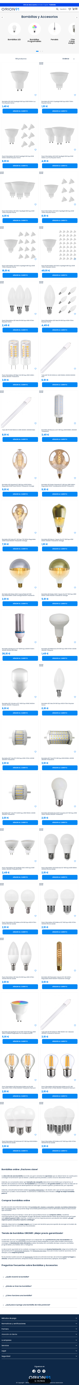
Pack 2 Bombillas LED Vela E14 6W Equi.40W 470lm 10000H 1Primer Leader (18, 977)
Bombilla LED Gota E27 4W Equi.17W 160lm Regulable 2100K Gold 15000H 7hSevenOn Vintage (18, 540)
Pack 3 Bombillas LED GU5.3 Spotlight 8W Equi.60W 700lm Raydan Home (18, 211)
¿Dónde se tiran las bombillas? (19, 1286)
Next (77, 17)
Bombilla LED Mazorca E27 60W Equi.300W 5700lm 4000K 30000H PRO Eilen (18, 649)
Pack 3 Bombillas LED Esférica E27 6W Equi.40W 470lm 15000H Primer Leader (59, 1142)
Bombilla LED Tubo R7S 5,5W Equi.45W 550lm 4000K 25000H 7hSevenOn (18, 813)
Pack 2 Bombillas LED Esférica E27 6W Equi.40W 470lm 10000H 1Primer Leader (59, 923)
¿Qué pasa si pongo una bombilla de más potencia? (28, 1305)
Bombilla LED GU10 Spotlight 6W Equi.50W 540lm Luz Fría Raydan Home (18, 102)
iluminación (29, 1257)
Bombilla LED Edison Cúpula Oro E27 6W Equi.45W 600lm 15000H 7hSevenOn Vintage (57, 540)
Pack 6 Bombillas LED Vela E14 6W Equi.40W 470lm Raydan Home (58, 321)
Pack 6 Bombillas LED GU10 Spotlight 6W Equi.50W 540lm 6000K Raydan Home (18, 157)
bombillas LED (35, 1207)
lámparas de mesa (39, 1251)
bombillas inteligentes (36, 1190)
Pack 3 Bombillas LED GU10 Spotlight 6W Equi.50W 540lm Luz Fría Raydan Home (57, 157)
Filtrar (39, 1380)
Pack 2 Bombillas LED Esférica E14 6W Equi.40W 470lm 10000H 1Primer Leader (19, 923)
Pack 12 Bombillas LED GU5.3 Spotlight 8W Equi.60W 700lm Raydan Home (18, 266)
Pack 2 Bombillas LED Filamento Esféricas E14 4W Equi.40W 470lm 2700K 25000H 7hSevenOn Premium (19, 1087)
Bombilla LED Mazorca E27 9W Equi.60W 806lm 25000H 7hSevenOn (59, 430)
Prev (2, 17)
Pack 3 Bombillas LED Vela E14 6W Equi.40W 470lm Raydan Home (18, 321)
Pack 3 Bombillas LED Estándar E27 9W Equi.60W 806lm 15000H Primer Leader (19, 1142)
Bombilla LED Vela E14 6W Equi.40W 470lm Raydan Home (58, 704)
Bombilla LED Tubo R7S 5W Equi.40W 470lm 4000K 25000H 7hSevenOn (18, 759)
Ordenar (68, 59)
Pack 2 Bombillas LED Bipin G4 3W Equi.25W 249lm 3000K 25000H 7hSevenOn (18, 375)
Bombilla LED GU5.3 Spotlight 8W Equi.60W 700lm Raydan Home (57, 102)
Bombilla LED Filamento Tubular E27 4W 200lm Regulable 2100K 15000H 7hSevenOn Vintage (56, 977)
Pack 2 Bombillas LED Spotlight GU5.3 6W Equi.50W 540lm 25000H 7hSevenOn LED (18, 868)
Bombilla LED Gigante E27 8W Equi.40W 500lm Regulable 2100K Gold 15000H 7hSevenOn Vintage (18, 485)
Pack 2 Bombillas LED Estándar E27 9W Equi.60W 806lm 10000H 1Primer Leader (59, 868)
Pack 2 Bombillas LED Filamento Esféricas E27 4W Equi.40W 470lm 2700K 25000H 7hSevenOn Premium (58, 1087)
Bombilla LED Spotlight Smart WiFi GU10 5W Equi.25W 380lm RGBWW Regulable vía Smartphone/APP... (19, 1032)
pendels (57, 1207)
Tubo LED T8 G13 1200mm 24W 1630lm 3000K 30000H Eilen (58, 375)
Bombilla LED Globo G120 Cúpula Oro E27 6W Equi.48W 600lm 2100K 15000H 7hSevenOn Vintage (59, 594)
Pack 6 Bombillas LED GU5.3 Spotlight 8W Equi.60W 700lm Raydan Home (58, 211)
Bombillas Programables (34, 40)
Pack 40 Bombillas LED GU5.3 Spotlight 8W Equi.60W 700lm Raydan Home (58, 266)
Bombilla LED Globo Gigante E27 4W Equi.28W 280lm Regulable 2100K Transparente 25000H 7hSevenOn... (58, 485)
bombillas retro (10, 1209)
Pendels (54, 39)
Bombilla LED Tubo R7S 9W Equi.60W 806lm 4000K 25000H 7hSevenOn (58, 759)
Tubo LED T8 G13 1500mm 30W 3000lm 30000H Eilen (18, 430)
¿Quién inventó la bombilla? (17, 1277)
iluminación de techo (22, 1251)
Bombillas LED (14, 39)
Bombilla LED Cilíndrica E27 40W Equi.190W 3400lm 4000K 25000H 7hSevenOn (18, 704)
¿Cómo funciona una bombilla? (19, 1295)
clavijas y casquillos (47, 1207)
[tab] (39, 1276)
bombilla (5, 1226)
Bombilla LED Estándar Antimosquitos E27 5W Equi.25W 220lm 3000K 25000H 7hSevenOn (59, 813)
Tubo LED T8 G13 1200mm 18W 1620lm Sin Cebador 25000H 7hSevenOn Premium (58, 1032)
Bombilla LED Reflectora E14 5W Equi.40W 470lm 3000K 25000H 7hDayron (59, 649)
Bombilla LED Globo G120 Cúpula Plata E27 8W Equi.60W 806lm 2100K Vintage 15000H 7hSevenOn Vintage (18, 594)
